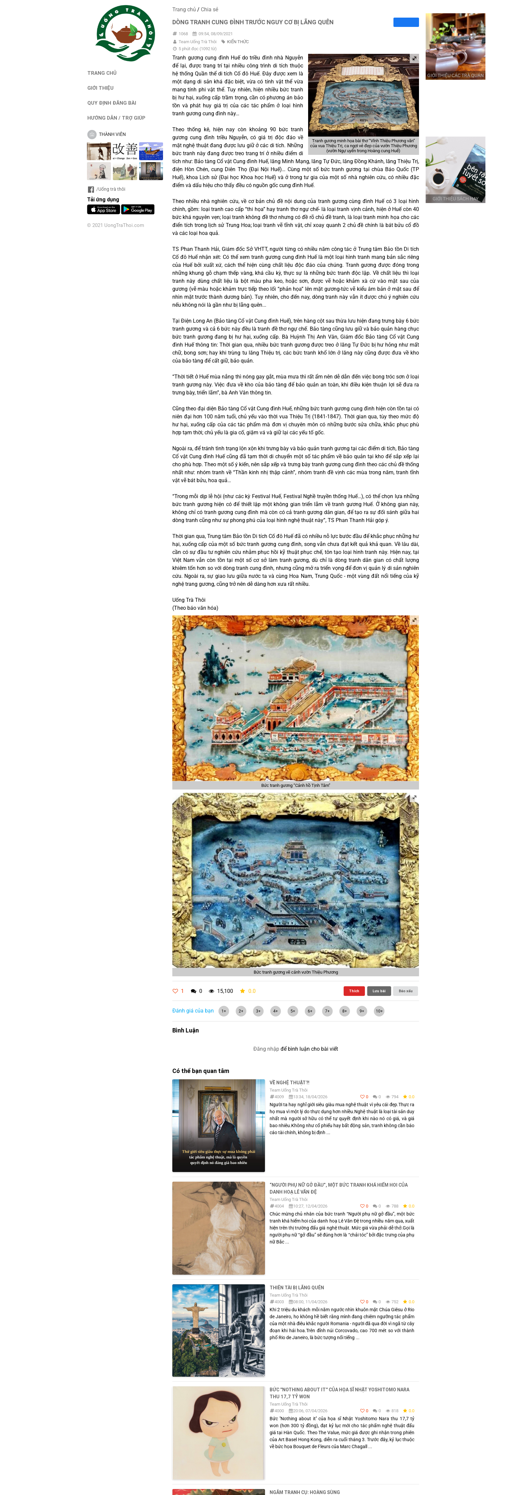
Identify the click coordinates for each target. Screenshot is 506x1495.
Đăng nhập (266, 1049)
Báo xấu (406, 991)
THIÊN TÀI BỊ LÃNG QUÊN (297, 1288)
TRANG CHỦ (102, 73)
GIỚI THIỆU (100, 88)
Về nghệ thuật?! (289, 1083)
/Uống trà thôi (106, 189)
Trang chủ (184, 9)
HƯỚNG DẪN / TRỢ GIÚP (116, 118)
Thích (354, 991)
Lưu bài (379, 991)
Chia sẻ (209, 9)
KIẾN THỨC (238, 41)
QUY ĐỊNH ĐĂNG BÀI (111, 103)
